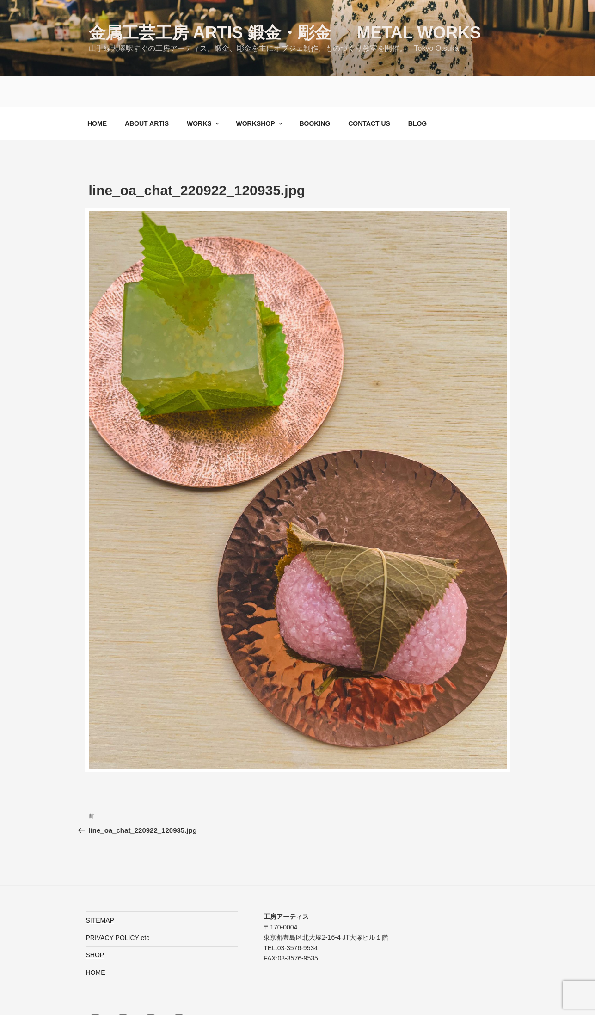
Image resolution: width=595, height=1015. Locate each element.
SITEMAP (100, 889)
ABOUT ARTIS (147, 93)
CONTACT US (369, 93)
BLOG (417, 93)
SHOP (95, 924)
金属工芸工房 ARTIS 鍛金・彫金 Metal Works (285, 32)
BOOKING (314, 93)
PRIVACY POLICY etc (118, 907)
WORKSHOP (260, 93)
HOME (97, 93)
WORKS (204, 93)
